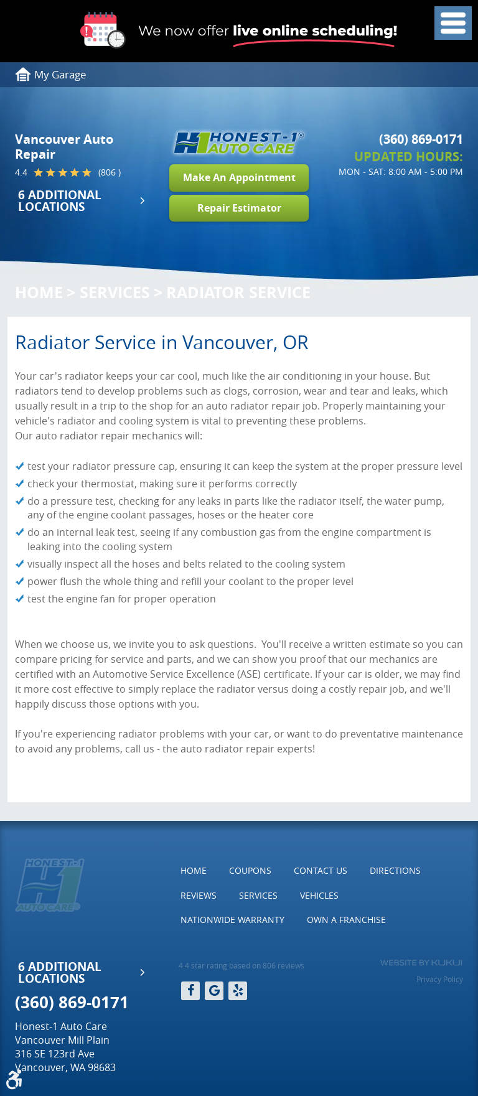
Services (115, 292)
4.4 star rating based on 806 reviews (241, 965)
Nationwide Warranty (232, 919)
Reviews (198, 895)
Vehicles (319, 895)
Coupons (250, 870)
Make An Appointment (239, 177)
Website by (421, 963)
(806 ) (109, 172)
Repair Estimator (239, 208)
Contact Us (320, 870)
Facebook (190, 990)
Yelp (237, 990)
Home (39, 292)
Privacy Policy (439, 979)
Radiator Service (238, 292)
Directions (395, 870)
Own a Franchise (346, 919)
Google (214, 990)
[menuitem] (193, 870)
